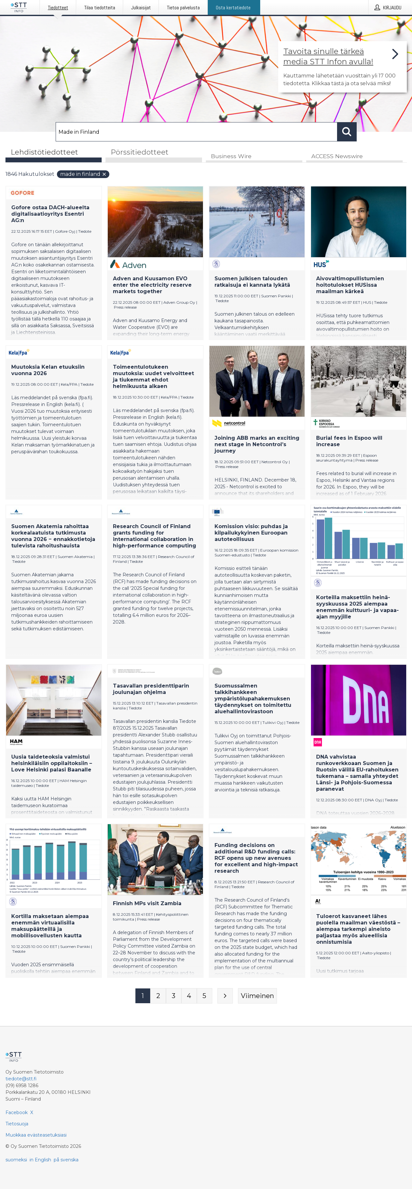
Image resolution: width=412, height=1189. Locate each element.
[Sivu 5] (204, 996)
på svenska (66, 1160)
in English (40, 1160)
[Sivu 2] (158, 996)
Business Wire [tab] (231, 156)
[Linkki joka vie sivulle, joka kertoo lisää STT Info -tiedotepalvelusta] (342, 67)
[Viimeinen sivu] (257, 996)
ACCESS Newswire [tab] (337, 156)
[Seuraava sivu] (225, 996)
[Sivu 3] (173, 996)
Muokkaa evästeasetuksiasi (36, 1135)
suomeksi (16, 1160)
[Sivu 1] (143, 996)
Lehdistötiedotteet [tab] (44, 152)
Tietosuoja (16, 1124)
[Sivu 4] (189, 996)
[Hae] (196, 131)
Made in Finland (83, 174)
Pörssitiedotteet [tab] (140, 152)
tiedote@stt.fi (21, 1079)
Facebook (16, 1112)
